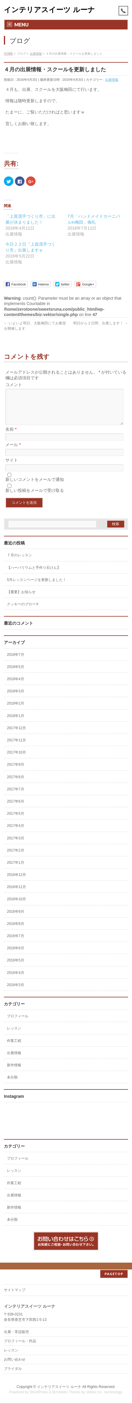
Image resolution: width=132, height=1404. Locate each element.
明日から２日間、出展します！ (100, 323)
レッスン (14, 1035)
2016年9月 (15, 919)
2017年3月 (15, 845)
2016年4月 (15, 980)
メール (13, 451)
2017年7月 (15, 796)
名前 (10, 436)
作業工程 (14, 1048)
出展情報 (111, 79)
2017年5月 (15, 821)
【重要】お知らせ (21, 599)
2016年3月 (15, 992)
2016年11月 (16, 894)
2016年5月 (15, 967)
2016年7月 (15, 943)
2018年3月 (15, 698)
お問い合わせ (14, 1360)
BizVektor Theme (66, 1392)
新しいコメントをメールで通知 (34, 486)
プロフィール (17, 1023)
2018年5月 (15, 674)
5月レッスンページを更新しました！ (36, 587)
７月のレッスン (19, 562)
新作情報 (14, 1072)
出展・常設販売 (16, 1332)
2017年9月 (15, 772)
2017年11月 (16, 747)
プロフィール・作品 (20, 1341)
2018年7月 (15, 662)
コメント (13, 384)
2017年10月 (16, 759)
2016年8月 (15, 931)
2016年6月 (15, 955)
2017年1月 (15, 870)
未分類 (12, 1084)
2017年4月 (15, 833)
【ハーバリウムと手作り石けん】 (34, 575)
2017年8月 (15, 784)
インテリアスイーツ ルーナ (49, 10)
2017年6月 (15, 808)
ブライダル (13, 1369)
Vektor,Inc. (94, 1392)
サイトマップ (14, 1290)
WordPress (39, 1392)
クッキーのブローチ (23, 611)
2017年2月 (15, 857)
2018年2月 (15, 710)
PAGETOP (114, 1274)
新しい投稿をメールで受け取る (34, 497)
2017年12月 (16, 735)
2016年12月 (16, 882)
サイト (11, 467)
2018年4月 (15, 686)
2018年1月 (15, 723)
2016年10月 (16, 906)
